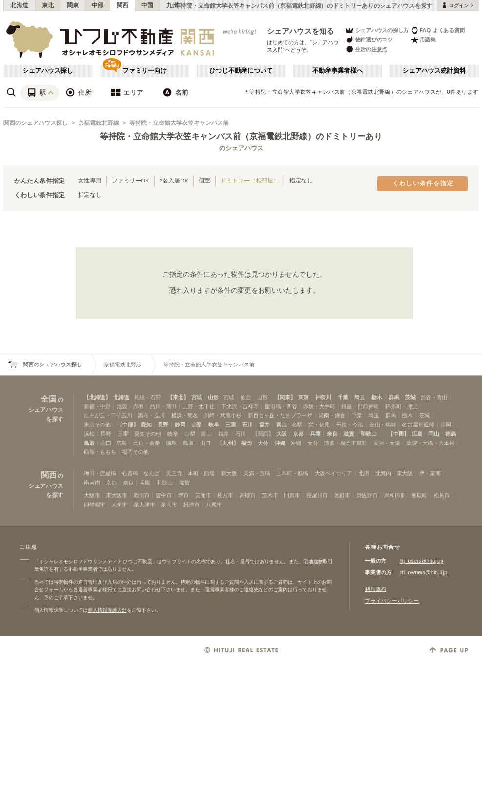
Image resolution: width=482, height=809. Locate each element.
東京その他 (97, 424)
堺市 (183, 495)
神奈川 (323, 397)
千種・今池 (349, 424)
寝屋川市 (317, 495)
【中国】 (398, 434)
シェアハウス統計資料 (434, 70)
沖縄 (280, 443)
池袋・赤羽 (130, 406)
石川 (247, 424)
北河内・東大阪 (394, 473)
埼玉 (359, 397)
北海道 (19, 5)
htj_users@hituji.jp (421, 561)
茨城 (410, 397)
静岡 (180, 424)
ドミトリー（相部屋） (250, 180)
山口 (105, 443)
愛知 (146, 424)
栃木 (376, 397)
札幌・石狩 (147, 397)
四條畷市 (94, 504)
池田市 (342, 495)
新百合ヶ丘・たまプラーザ (280, 415)
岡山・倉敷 (146, 443)
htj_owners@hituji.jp (423, 572)
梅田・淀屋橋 (100, 473)
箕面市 (203, 495)
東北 (48, 5)
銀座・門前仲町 (360, 406)
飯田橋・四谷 (281, 406)
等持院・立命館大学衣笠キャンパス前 (179, 123)
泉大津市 (144, 504)
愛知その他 (147, 434)
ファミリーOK (130, 180)
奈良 (332, 434)
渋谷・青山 (434, 397)
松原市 (442, 495)
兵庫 (315, 434)
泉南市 (169, 504)
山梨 (196, 424)
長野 (163, 424)
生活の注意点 (366, 49)
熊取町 (419, 495)
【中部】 (128, 424)
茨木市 (270, 495)
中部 (98, 5)
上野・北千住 (198, 406)
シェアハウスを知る (300, 31)
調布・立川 (151, 415)
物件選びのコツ (369, 39)
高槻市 (248, 495)
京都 (298, 434)
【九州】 (228, 443)
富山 (281, 424)
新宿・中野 (97, 406)
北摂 (364, 473)
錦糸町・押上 (401, 406)
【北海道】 (97, 397)
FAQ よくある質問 (438, 30)
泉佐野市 (367, 495)
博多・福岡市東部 (345, 443)
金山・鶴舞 (382, 424)
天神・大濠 (386, 443)
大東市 (119, 504)
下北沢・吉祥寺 (240, 406)
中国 (147, 5)
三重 (230, 424)
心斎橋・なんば (141, 473)
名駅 (297, 424)
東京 (303, 397)
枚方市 (225, 495)
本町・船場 (201, 473)
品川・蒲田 (163, 406)
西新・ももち (100, 452)
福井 (264, 424)
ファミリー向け (144, 70)
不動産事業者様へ (337, 70)
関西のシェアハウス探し (35, 123)
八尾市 (214, 504)
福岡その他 (135, 452)
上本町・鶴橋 (292, 473)
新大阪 (229, 473)
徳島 (450, 434)
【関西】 (263, 434)
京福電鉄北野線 (98, 123)
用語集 (423, 39)
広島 (417, 434)
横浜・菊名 (184, 415)
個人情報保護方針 (107, 610)
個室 (204, 180)
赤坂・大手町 (319, 406)
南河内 (92, 482)
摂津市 (191, 504)
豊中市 (164, 495)
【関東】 (285, 397)
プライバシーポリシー (392, 601)
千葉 (343, 397)
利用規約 (375, 589)
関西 (123, 5)
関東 (73, 5)
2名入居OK (174, 180)
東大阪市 (116, 495)
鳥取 (89, 443)
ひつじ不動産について (241, 70)
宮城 (196, 397)
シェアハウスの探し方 (377, 30)
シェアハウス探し (47, 70)
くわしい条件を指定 (423, 183)
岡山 (433, 434)
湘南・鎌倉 (332, 415)
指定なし (301, 180)
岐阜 (213, 424)
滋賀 (348, 434)
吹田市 (142, 495)
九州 (172, 5)
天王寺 (174, 473)
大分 (263, 443)
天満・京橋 (256, 473)
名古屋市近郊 (418, 424)
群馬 (393, 397)
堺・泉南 (430, 473)
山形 (213, 397)
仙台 (246, 397)
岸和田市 (394, 495)
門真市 (292, 495)
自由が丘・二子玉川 (108, 415)
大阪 (281, 434)
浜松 (89, 434)
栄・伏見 (319, 424)
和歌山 (369, 434)
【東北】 (178, 397)
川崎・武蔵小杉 (222, 415)
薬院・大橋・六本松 (430, 443)
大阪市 (92, 495)
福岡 (246, 443)
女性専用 (89, 180)
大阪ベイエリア (333, 473)
